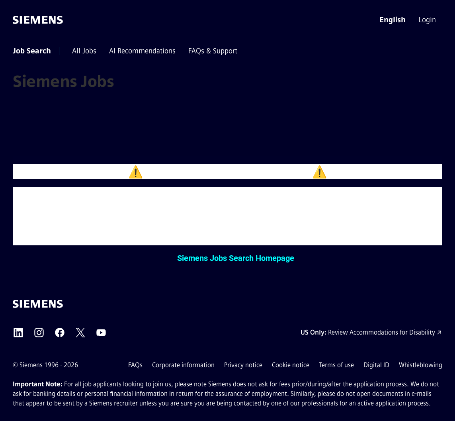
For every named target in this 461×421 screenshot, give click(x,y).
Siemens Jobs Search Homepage (235, 258)
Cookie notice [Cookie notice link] (290, 365)
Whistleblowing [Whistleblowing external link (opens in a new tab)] (420, 365)
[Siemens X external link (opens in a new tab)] (80, 332)
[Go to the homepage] (38, 20)
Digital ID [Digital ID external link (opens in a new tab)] (376, 365)
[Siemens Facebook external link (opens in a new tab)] (59, 332)
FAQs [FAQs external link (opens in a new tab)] (135, 365)
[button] (392, 20)
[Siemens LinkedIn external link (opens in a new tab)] (18, 332)
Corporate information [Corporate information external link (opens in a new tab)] (183, 365)
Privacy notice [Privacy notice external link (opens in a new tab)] (243, 365)
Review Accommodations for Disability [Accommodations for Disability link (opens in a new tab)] (381, 332)
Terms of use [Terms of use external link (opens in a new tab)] (336, 365)
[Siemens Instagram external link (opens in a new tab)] (39, 332)
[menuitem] (428, 20)
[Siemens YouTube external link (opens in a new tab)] (101, 332)
